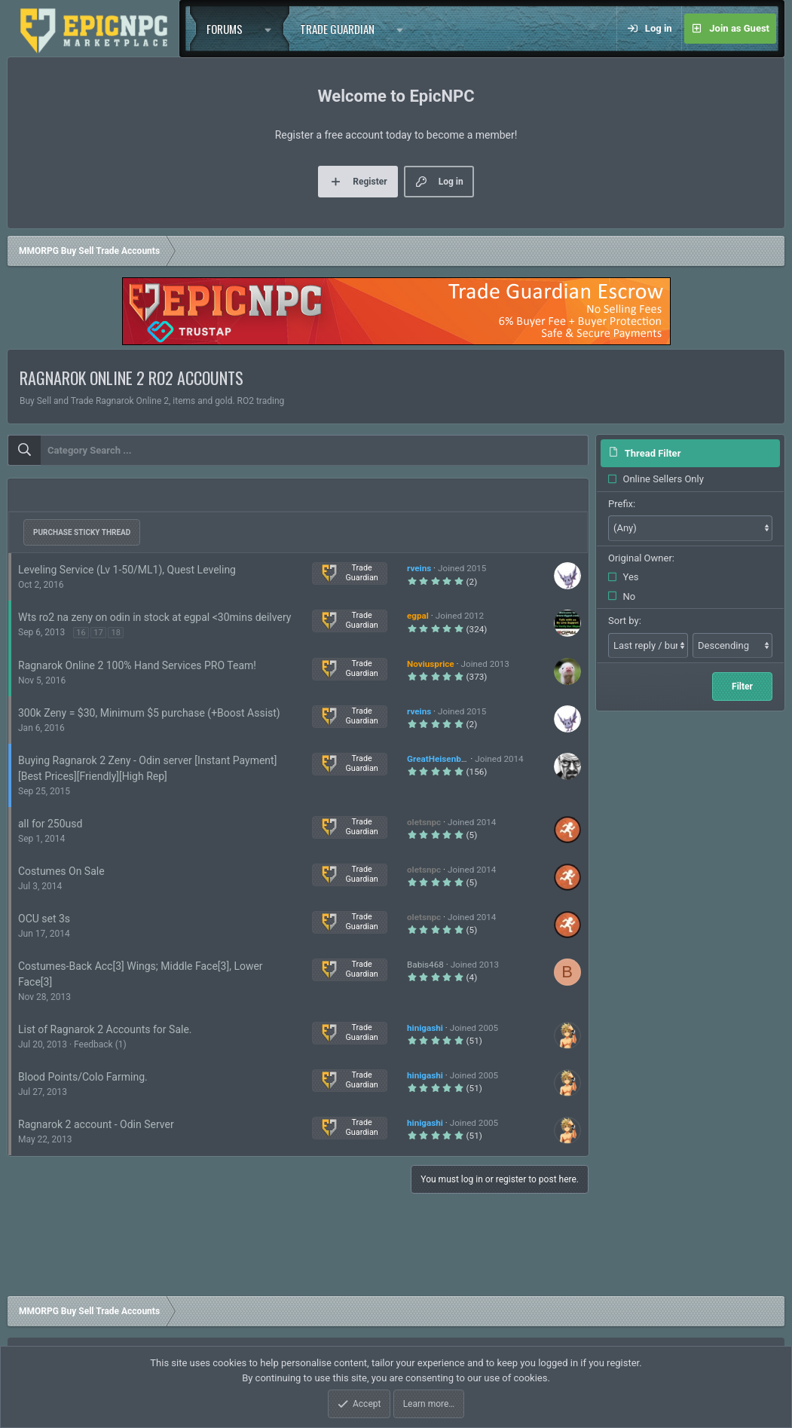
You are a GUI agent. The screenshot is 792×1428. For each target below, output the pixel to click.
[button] (271, 28)
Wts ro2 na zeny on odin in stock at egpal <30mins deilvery (154, 617)
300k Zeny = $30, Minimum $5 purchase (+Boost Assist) (149, 713)
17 (97, 633)
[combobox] (298, 450)
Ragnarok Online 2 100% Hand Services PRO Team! (137, 665)
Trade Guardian (337, 28)
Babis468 (425, 964)
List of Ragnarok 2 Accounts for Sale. (105, 1029)
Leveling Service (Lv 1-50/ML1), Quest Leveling (127, 570)
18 (115, 633)
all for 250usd (50, 824)
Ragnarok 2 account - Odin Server (96, 1124)
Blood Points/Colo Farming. (83, 1077)
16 (80, 633)
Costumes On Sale (61, 871)
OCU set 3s (44, 919)
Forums (224, 28)
